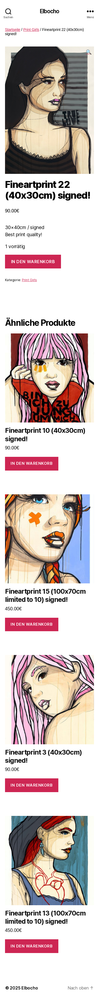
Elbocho (49, 11)
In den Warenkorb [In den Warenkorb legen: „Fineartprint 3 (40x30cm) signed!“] (32, 785)
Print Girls (31, 29)
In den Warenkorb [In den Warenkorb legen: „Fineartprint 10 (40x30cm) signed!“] (32, 463)
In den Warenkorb (33, 261)
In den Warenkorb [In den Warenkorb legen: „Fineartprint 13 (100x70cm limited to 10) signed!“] (32, 946)
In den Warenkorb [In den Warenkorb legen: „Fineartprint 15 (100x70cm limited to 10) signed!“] (32, 624)
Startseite (12, 29)
